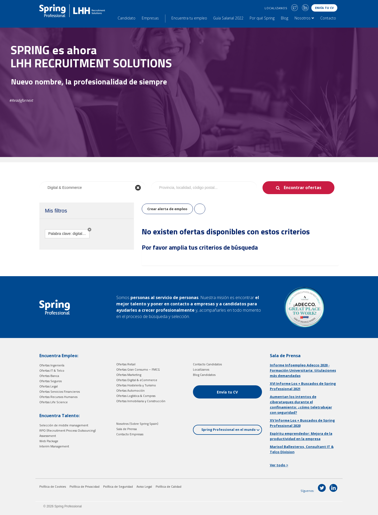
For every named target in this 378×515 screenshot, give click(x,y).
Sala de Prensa (126, 428)
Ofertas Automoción (130, 390)
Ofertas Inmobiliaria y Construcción (140, 400)
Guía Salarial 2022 (228, 18)
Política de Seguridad (118, 486)
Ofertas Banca (49, 375)
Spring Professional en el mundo (230, 429)
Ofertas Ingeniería (51, 365)
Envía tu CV (324, 8)
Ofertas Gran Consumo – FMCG (138, 369)
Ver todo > (279, 465)
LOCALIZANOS (276, 8)
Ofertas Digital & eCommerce (136, 379)
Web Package (48, 440)
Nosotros (304, 18)
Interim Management (54, 446)
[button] (89, 229)
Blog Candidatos (204, 374)
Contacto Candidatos (207, 364)
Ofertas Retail (125, 364)
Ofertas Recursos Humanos (58, 396)
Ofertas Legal (48, 386)
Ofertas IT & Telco (51, 370)
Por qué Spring (262, 18)
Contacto (328, 18)
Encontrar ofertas (302, 187)
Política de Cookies (52, 486)
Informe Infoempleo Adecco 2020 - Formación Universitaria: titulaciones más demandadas (303, 370)
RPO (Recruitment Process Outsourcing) (67, 430)
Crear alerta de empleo (167, 208)
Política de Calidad (168, 486)
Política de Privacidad (84, 486)
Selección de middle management (63, 425)
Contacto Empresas (129, 434)
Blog (284, 18)
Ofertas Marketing (128, 374)
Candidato (126, 18)
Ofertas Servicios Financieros (59, 391)
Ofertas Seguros (50, 380)
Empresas (150, 18)
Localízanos (201, 369)
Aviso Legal (144, 486)
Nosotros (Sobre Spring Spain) (137, 423)
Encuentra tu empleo (189, 18)
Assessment (47, 435)
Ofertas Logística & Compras (135, 395)
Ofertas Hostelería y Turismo (136, 385)
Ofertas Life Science (53, 402)
